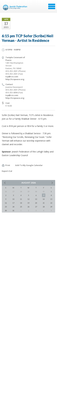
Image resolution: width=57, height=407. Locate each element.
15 (51, 199)
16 (6, 203)
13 (36, 199)
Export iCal (7, 171)
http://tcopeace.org (14, 79)
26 (28, 207)
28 (44, 207)
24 (13, 207)
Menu (51, 6)
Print (6, 165)
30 (6, 210)
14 (44, 199)
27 (36, 207)
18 (21, 203)
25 (21, 207)
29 (51, 207)
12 (28, 199)
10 (13, 199)
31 (13, 210)
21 (44, 203)
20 (36, 203)
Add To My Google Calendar (29, 165)
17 (13, 203)
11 (21, 199)
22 (51, 203)
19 (28, 203)
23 (6, 207)
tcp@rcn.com (11, 76)
